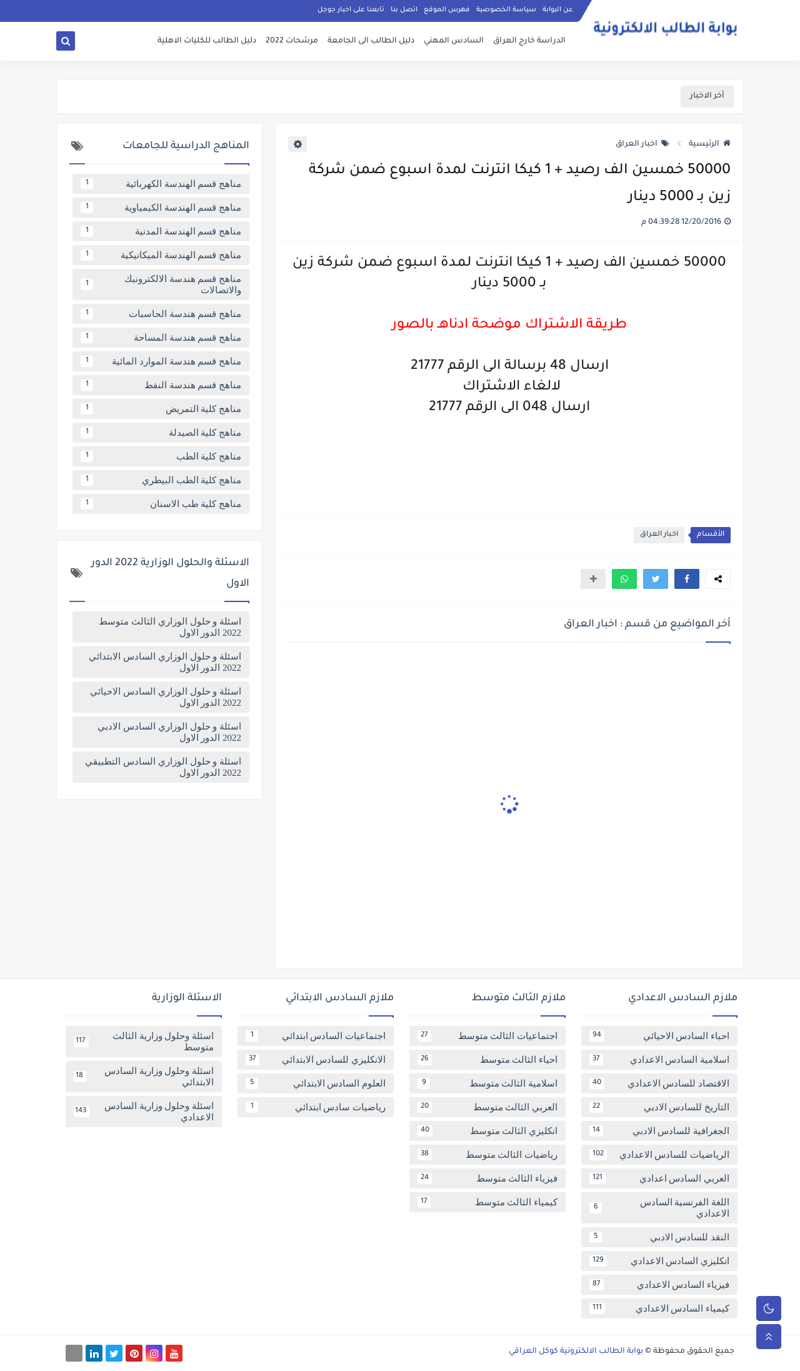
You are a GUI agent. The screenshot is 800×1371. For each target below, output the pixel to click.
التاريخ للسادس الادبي (659, 1107)
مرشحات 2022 (292, 41)
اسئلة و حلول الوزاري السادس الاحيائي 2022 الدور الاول (165, 697)
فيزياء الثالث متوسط (488, 1178)
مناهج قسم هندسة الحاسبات (161, 313)
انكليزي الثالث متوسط (488, 1131)
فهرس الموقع (447, 10)
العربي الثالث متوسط (488, 1107)
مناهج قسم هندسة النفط (161, 385)
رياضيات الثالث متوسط (488, 1154)
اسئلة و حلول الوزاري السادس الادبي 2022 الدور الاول (169, 732)
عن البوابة (557, 10)
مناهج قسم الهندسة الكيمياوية (161, 207)
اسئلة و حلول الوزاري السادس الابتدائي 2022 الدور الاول (165, 662)
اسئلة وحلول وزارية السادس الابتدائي (144, 1076)
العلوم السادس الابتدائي (316, 1083)
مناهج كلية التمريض (161, 408)
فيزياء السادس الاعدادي (659, 1284)
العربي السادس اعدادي (659, 1178)
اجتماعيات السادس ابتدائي (316, 1036)
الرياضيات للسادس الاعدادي (659, 1154)
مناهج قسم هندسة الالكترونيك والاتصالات (161, 284)
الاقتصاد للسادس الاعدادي (659, 1083)
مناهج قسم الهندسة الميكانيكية (161, 255)
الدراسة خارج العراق (529, 41)
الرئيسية (710, 144)
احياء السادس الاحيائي (659, 1036)
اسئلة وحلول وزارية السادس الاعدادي (144, 1111)
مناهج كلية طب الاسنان (161, 504)
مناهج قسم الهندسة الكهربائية (161, 183)
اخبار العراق (642, 144)
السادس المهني (454, 41)
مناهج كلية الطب (161, 456)
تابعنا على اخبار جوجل (351, 10)
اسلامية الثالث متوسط (488, 1083)
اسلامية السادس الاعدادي (659, 1059)
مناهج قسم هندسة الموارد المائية (161, 361)
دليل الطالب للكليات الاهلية (207, 41)
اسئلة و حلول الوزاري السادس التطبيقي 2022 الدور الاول (163, 767)
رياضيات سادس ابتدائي (316, 1107)
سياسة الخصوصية (506, 10)
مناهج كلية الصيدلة (161, 432)
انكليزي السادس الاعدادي (659, 1261)
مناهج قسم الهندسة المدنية (161, 231)
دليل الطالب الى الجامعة (371, 41)
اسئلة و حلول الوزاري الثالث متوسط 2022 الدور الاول (170, 627)
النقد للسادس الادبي (659, 1237)
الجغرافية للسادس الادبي (659, 1131)
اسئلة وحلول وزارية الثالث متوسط (144, 1041)
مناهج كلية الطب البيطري (161, 480)
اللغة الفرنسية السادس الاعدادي (659, 1207)
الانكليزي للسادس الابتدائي (316, 1059)
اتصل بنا (404, 10)
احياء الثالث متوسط (488, 1059)
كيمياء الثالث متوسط (488, 1202)
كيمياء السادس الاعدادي (659, 1308)
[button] (686, 579)
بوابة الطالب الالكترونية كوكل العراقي (576, 1351)
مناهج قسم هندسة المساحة (161, 337)
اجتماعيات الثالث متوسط (488, 1036)
